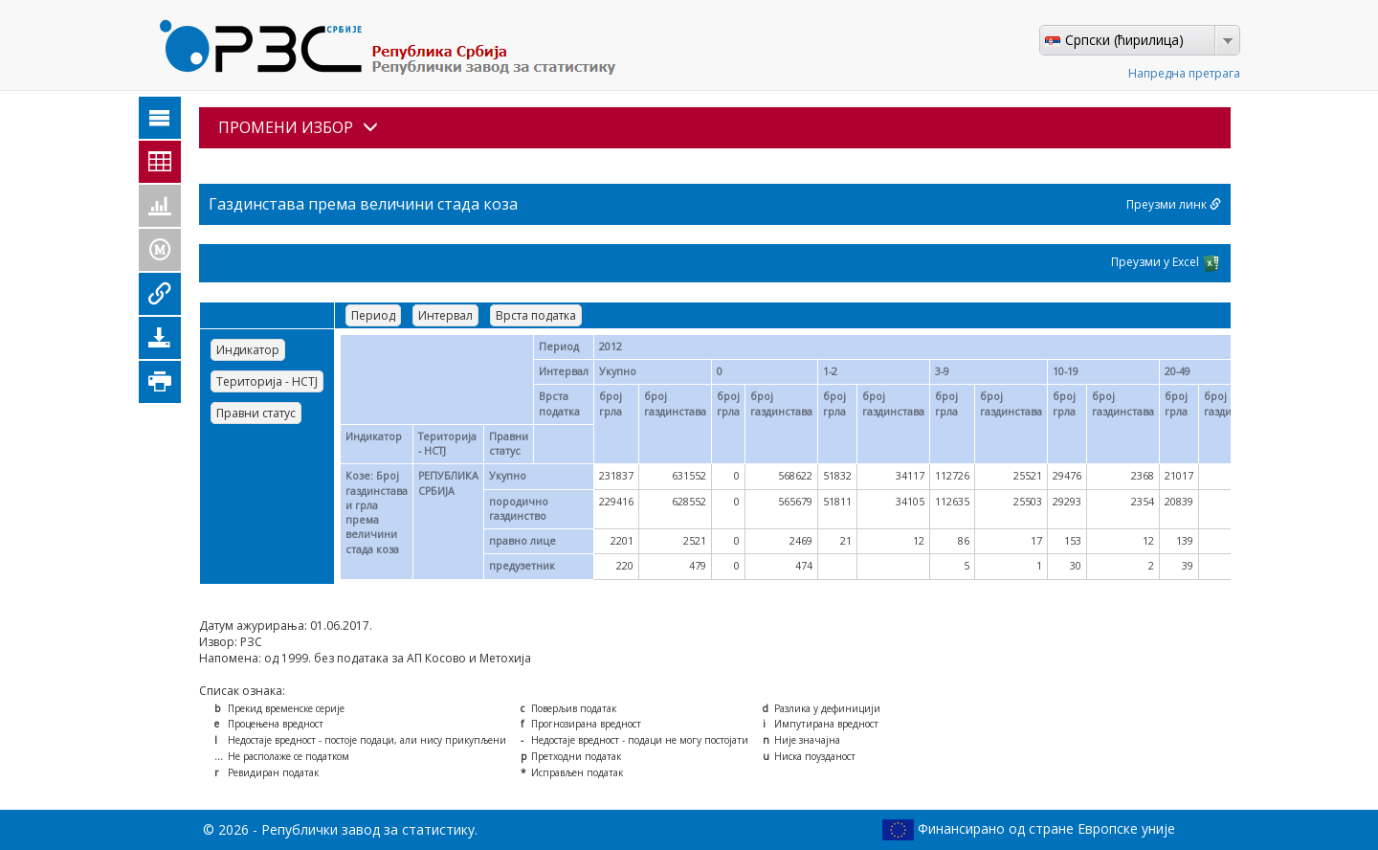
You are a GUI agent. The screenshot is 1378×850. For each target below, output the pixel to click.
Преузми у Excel (1166, 263)
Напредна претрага (1184, 73)
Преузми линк (1173, 204)
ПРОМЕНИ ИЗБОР (298, 127)
